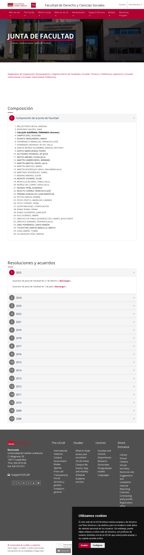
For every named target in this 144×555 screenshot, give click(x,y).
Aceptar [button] (84, 545)
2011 (18, 394)
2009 (18, 410)
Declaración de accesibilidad (20, 551)
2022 (18, 313)
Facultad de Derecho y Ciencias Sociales (74, 5)
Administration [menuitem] (78, 12)
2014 (18, 370)
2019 (18, 330)
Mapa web (39, 551)
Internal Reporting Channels (125, 489)
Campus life (82, 464)
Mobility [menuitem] (111, 12)
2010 (18, 402)
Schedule (80, 475)
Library (123, 454)
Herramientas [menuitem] (134, 4)
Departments (104, 457)
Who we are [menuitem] (14, 12)
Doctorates (103, 464)
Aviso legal (12, 548)
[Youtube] (34, 483)
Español (122, 4)
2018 (18, 338)
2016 (18, 354)
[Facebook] (14, 483)
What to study (83, 450)
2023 (18, 305)
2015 (18, 362)
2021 (18, 322)
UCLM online (82, 461)
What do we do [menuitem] (61, 12)
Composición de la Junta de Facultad (37, 118)
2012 (18, 386)
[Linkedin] (24, 483)
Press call (58, 471)
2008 (18, 418)
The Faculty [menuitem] (29, 12)
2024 (18, 297)
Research (102, 461)
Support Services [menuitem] (97, 12)
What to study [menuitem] (44, 12)
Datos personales (36, 548)
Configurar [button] (98, 545)
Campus (58, 457)
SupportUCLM (20, 475)
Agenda (57, 467)
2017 (18, 346)
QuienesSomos (26, 43)
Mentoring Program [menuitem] (123, 14)
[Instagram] (29, 483)
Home (14, 43)
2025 (18, 272)
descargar (60, 286)
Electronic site (127, 472)
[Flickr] (39, 483)
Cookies (22, 548)
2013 (18, 378)
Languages (103, 475)
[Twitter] (19, 483)
